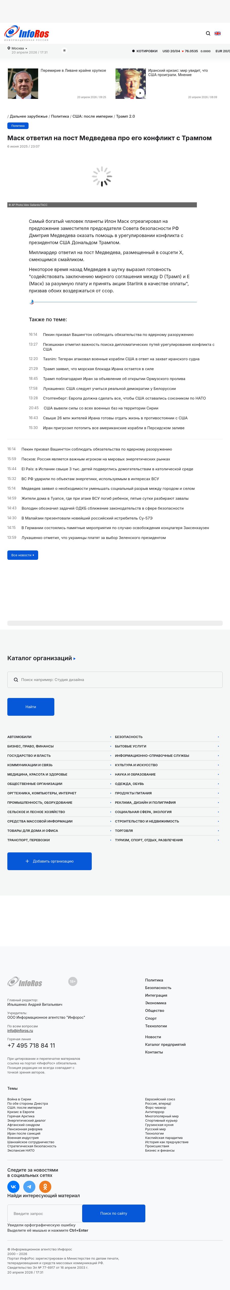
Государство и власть (29, 755)
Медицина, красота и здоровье (37, 774)
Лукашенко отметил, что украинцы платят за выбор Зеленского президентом (93, 537)
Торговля (124, 830)
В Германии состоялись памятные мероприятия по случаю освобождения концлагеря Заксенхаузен (115, 528)
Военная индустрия (23, 1138)
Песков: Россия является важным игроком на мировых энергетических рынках (95, 459)
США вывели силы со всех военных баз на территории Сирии (101, 408)
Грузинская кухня (159, 1125)
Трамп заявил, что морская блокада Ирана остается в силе (98, 369)
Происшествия (157, 1146)
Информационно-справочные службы (152, 755)
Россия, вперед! (158, 1103)
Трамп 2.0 (125, 116)
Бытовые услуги (130, 746)
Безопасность (129, 737)
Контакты (154, 1052)
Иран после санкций (23, 1133)
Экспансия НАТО (21, 1150)
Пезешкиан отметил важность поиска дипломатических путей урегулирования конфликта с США (129, 347)
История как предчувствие (167, 1142)
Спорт (150, 1018)
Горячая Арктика (20, 1116)
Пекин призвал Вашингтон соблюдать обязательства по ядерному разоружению (118, 334)
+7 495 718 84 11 (31, 1045)
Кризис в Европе (20, 1112)
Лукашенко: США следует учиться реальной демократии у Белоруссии (109, 388)
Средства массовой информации (40, 821)
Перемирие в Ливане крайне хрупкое (73, 70)
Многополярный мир (162, 1116)
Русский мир (155, 1129)
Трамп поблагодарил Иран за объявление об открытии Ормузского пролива (114, 379)
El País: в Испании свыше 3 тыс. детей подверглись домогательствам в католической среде (107, 469)
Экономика (155, 1002)
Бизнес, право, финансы (30, 746)
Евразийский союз (160, 1099)
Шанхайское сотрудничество (30, 1142)
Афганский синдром (23, 1125)
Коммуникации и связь (30, 765)
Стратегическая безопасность (31, 1146)
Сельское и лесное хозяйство (36, 812)
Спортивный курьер (161, 1120)
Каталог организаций (39, 658)
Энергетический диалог (26, 1120)
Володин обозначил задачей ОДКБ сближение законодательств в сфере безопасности (102, 508)
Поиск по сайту (113, 1213)
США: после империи (93, 116)
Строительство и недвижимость (147, 821)
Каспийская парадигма (163, 1138)
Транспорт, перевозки (28, 840)
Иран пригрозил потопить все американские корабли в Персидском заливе (114, 428)
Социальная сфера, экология (143, 812)
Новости (153, 1037)
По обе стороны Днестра (27, 1103)
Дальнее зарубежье (29, 116)
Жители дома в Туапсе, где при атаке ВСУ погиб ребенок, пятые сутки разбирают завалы (105, 498)
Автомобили (19, 737)
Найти (31, 707)
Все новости (21, 555)
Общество (154, 1010)
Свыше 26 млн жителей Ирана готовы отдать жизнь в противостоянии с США (115, 418)
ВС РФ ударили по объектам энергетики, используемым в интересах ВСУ (90, 479)
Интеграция (156, 995)
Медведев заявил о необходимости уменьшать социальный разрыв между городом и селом (108, 488)
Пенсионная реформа (24, 1129)
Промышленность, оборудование (39, 802)
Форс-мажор (155, 1107)
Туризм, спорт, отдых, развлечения (149, 840)
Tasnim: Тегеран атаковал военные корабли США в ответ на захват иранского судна (121, 359)
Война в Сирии (19, 1099)
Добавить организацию (53, 861)
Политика (60, 116)
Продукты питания (133, 793)
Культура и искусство (136, 765)
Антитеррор (154, 1112)
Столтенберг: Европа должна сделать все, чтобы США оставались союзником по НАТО (124, 398)
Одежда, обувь (129, 783)
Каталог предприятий (165, 1044)
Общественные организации (34, 783)
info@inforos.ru (20, 1030)
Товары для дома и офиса (32, 830)
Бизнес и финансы (159, 1150)
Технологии (156, 1026)
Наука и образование (135, 774)
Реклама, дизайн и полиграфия (145, 802)
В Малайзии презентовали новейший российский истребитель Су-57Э (86, 518)
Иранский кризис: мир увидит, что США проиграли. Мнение (178, 72)
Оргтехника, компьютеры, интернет (42, 793)
